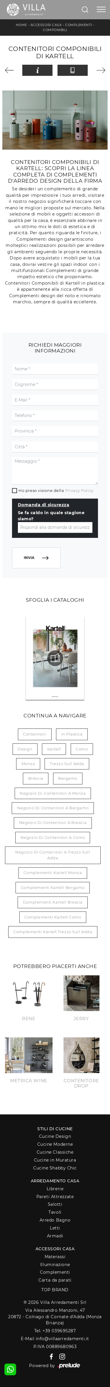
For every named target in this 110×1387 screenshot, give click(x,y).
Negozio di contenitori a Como (53, 837)
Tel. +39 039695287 (55, 1330)
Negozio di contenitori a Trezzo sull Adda (52, 855)
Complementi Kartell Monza (52, 872)
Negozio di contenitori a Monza (53, 793)
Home (21, 25)
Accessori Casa (46, 25)
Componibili (55, 30)
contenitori (34, 734)
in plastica (72, 734)
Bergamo (67, 778)
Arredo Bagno (55, 1220)
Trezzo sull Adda (67, 763)
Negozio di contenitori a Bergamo (53, 807)
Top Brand (55, 1289)
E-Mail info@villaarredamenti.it (55, 1338)
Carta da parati (54, 1280)
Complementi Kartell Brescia (53, 902)
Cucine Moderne (55, 1144)
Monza (28, 763)
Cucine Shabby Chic (55, 1168)
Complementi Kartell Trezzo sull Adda (52, 931)
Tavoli (54, 1212)
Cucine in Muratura (55, 1160)
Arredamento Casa (55, 1181)
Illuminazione (55, 1264)
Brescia (35, 778)
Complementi (78, 25)
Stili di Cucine (54, 1128)
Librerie (55, 1188)
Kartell (54, 749)
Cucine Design (55, 1136)
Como (82, 749)
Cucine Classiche (55, 1152)
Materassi (55, 1256)
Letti (55, 1228)
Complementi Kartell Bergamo (53, 887)
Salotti (55, 1204)
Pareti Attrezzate (55, 1196)
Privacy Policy (79, 490)
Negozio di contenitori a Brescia (53, 822)
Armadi (55, 1236)
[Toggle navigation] (101, 10)
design (25, 749)
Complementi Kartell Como (52, 917)
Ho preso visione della (55, 490)
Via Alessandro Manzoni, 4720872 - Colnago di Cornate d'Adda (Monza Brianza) (55, 1317)
